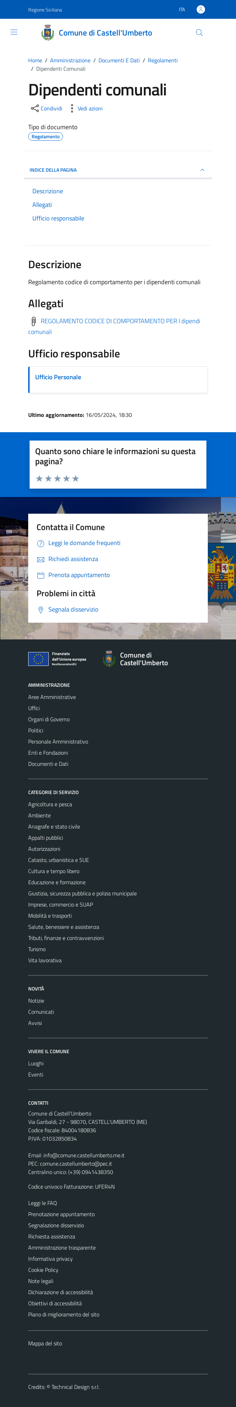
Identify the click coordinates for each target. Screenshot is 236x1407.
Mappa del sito (45, 1343)
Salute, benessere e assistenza (63, 927)
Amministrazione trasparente (62, 1247)
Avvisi (35, 1023)
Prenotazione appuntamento (61, 1214)
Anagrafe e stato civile (54, 826)
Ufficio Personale (58, 377)
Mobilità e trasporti (50, 915)
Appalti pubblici (45, 837)
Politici (35, 730)
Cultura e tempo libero (53, 871)
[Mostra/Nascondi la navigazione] (14, 32)
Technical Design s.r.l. (76, 1387)
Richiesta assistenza (51, 1236)
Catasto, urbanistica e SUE (58, 860)
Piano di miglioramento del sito (63, 1314)
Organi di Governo (49, 719)
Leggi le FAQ (42, 1203)
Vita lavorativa (45, 960)
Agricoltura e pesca (50, 804)
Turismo (37, 949)
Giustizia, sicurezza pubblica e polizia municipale (82, 893)
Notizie (36, 1000)
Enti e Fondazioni (48, 752)
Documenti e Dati (48, 764)
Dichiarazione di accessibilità (60, 1292)
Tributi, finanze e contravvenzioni (66, 938)
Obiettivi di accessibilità (55, 1303)
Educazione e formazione (57, 882)
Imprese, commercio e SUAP (60, 904)
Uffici (34, 708)
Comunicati (41, 1012)
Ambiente (39, 815)
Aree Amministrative (52, 697)
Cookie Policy (43, 1270)
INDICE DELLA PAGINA (118, 170)
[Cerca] (199, 32)
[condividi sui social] (46, 108)
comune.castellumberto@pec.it (76, 1163)
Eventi (35, 1074)
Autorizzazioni (44, 849)
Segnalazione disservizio (56, 1225)
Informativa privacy (50, 1258)
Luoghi (36, 1063)
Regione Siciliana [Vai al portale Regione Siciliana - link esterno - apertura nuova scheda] (45, 9)
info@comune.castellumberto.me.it (84, 1155)
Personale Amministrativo (58, 741)
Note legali (40, 1281)
